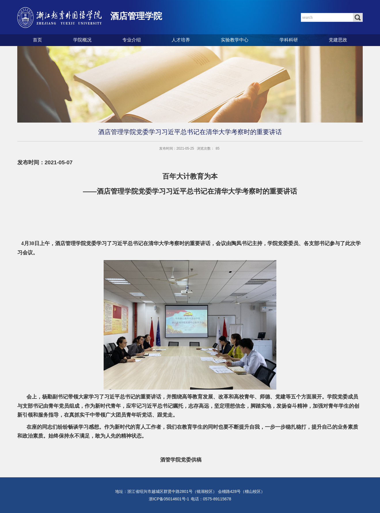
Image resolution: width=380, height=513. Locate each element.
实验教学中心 (234, 39)
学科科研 (289, 39)
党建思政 (338, 39)
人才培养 (181, 39)
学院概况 (82, 39)
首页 (37, 39)
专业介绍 (131, 39)
